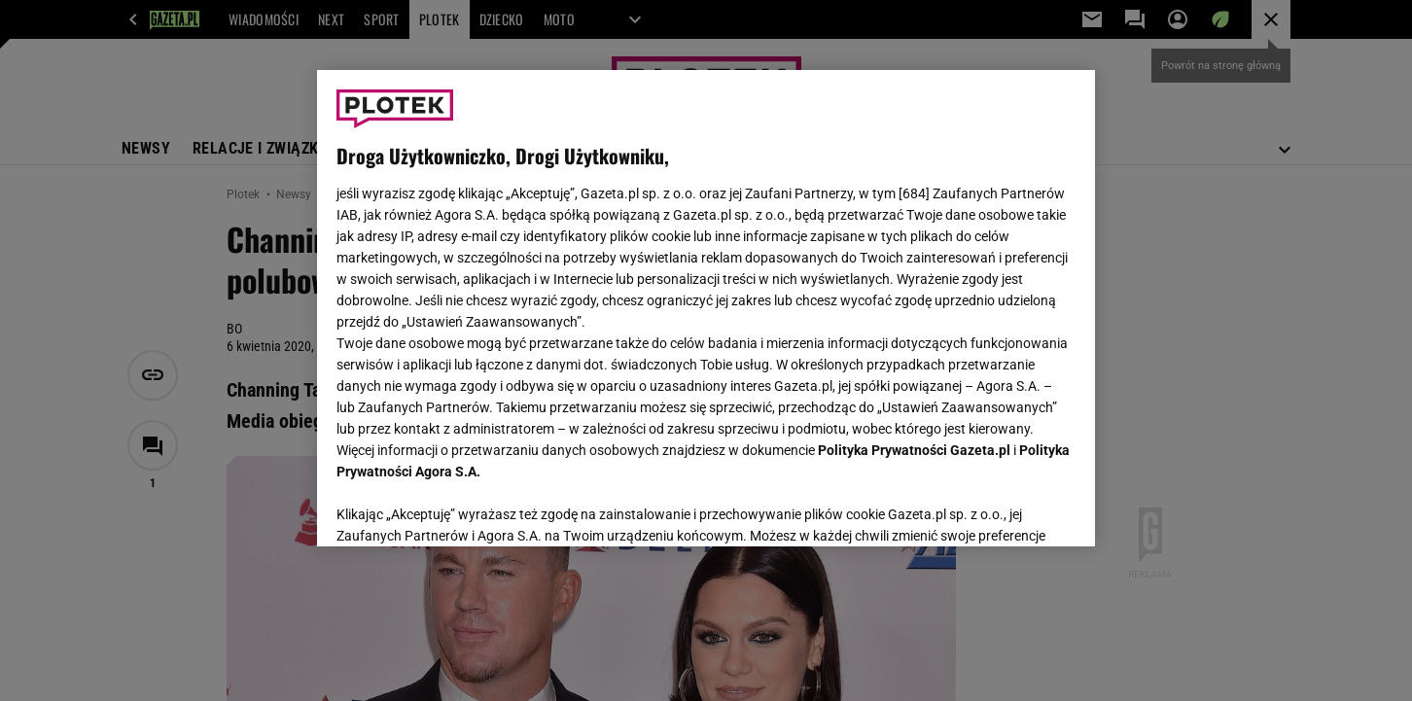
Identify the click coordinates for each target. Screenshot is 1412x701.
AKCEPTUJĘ (1009, 508)
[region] (706, 308)
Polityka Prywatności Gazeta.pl (914, 450)
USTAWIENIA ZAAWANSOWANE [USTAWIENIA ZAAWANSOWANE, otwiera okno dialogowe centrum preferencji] (463, 507)
